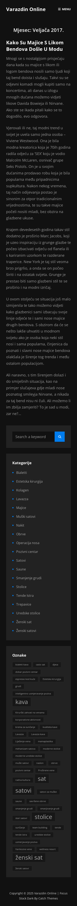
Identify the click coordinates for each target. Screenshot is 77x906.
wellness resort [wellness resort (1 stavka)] (47, 849)
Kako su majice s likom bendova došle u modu (35, 45)
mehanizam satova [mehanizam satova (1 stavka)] (25, 748)
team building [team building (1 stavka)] (39, 827)
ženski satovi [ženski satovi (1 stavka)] (22, 868)
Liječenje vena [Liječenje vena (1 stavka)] (22, 741)
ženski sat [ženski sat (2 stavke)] (29, 857)
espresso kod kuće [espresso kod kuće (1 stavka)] (25, 679)
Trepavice (23, 604)
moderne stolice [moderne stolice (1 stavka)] (51, 748)
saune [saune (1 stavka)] (18, 801)
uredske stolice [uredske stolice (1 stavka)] (42, 834)
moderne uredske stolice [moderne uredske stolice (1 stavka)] (28, 755)
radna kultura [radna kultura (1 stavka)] (22, 780)
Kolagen (22, 490)
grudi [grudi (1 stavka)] (18, 686)
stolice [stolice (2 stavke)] (43, 817)
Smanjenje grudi (28, 578)
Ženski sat (24, 622)
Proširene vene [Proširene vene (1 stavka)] (46, 770)
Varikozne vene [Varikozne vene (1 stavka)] (23, 849)
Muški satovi (25, 516)
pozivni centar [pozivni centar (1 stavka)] (23, 770)
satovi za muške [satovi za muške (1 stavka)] (48, 791)
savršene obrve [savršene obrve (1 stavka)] (37, 801)
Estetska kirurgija (29, 481)
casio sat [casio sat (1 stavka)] (40, 664)
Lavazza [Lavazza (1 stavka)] (19, 734)
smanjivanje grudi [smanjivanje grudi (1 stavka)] (49, 808)
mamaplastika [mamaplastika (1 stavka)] (45, 741)
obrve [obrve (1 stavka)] (54, 763)
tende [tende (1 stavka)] (58, 827)
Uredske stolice (28, 613)
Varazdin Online (26, 9)
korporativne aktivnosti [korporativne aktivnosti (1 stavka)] (28, 719)
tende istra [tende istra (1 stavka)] (21, 834)
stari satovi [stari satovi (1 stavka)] (21, 818)
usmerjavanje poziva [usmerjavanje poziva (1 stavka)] (26, 842)
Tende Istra (25, 595)
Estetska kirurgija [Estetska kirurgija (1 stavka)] (52, 679)
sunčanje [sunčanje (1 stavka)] (20, 827)
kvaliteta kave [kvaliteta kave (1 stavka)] (50, 727)
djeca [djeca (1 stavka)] (55, 664)
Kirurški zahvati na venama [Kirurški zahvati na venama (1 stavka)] (29, 712)
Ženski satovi (26, 630)
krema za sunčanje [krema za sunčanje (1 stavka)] (25, 727)
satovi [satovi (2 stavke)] (23, 790)
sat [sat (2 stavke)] (42, 778)
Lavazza (22, 499)
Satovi (21, 560)
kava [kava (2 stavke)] (21, 702)
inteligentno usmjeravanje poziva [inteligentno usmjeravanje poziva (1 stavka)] (33, 693)
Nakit (20, 525)
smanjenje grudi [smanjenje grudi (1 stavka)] (24, 808)
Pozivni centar (27, 551)
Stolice (21, 587)
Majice (21, 507)
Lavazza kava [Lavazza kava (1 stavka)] (38, 734)
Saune (21, 569)
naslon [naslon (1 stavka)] (40, 763)
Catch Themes (48, 898)
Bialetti (21, 472)
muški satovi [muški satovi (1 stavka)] (22, 763)
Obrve (21, 534)
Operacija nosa (27, 543)
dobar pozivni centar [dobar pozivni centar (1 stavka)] (26, 672)
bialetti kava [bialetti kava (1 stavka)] (21, 664)
